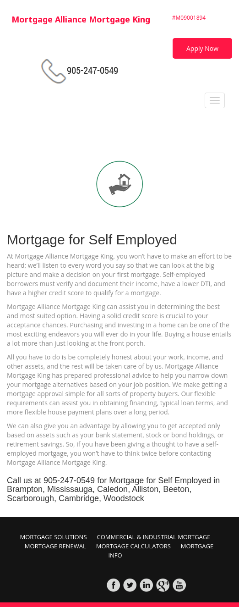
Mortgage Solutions (53, 537)
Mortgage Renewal (55, 546)
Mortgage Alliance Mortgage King (80, 19)
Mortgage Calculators (133, 546)
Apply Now (202, 48)
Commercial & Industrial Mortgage (154, 537)
